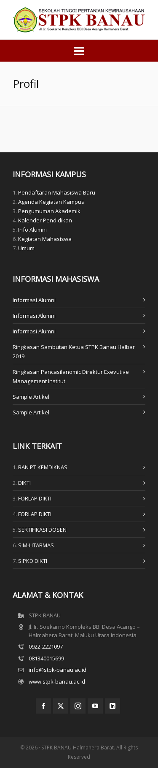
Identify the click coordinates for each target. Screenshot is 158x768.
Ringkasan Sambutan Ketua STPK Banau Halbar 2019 (74, 351)
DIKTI (24, 483)
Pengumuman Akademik (49, 211)
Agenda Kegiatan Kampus (51, 202)
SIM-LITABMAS (36, 545)
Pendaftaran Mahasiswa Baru (56, 192)
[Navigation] (79, 51)
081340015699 (46, 658)
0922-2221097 (46, 646)
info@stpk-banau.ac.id (57, 669)
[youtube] (95, 706)
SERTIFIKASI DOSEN (42, 529)
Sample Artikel (31, 396)
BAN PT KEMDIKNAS (42, 467)
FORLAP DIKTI (34, 498)
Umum (26, 248)
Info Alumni (32, 229)
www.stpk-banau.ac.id (57, 681)
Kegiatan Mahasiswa (45, 239)
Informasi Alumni (34, 300)
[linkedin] (112, 706)
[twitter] (60, 706)
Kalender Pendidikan (45, 220)
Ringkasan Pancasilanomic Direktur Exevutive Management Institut (71, 376)
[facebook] (43, 706)
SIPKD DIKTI (32, 561)
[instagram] (78, 706)
